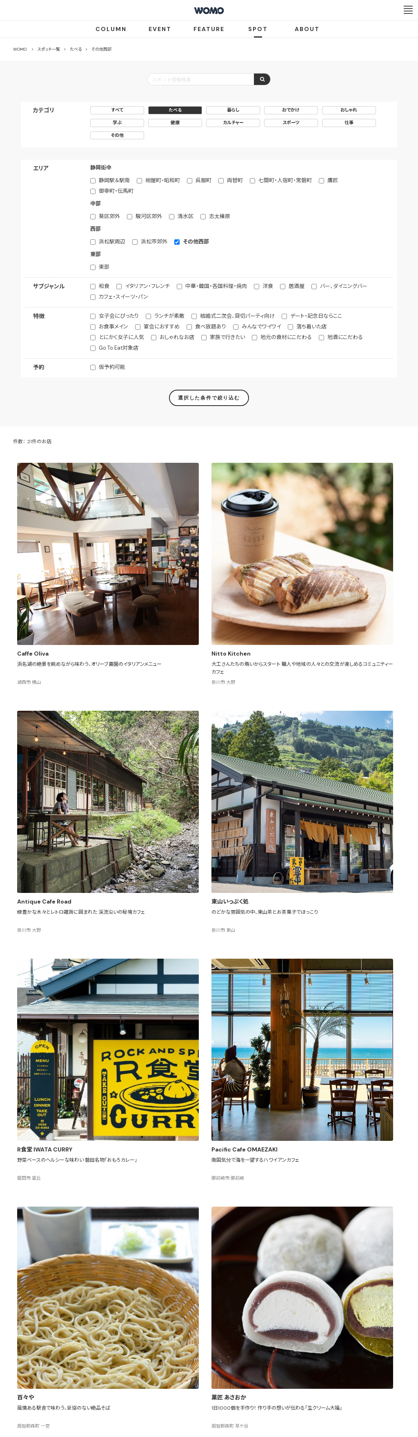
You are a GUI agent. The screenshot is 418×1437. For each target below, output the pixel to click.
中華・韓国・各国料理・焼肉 (216, 286)
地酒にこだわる (345, 337)
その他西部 (196, 241)
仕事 (349, 122)
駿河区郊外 (149, 216)
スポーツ (291, 122)
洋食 (267, 286)
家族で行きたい (227, 337)
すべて (117, 110)
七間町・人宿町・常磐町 (285, 180)
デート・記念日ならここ (316, 315)
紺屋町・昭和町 (162, 180)
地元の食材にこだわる (286, 337)
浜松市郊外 (154, 241)
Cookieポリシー (232, 1389)
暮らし (233, 110)
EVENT (160, 29)
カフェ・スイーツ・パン (123, 296)
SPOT (258, 29)
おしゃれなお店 (177, 337)
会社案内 (139, 1389)
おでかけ (291, 110)
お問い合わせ (274, 1389)
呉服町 (203, 180)
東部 (104, 266)
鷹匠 (332, 180)
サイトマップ (257, 1359)
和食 (104, 286)
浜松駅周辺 (112, 241)
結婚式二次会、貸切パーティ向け (237, 315)
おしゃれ (348, 110)
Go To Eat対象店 (118, 347)
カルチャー (233, 122)
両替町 (235, 180)
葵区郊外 (109, 216)
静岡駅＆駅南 (114, 180)
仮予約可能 (112, 367)
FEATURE (209, 29)
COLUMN (111, 29)
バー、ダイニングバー (343, 286)
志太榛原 (219, 216)
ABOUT (307, 29)
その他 (117, 135)
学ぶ (117, 122)
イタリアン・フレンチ (147, 286)
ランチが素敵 (169, 315)
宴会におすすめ (162, 326)
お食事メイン (113, 326)
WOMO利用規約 (218, 1359)
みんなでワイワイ (261, 326)
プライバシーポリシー (182, 1389)
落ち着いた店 (311, 326)
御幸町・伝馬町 (116, 190)
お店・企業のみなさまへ (168, 1359)
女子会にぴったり (119, 315)
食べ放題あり (210, 326)
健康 (175, 122)
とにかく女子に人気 (121, 337)
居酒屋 (297, 286)
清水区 (185, 216)
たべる (175, 110)
